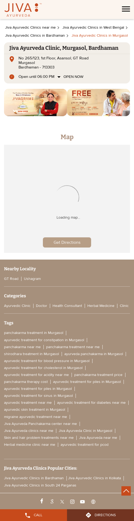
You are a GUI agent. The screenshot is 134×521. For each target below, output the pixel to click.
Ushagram (32, 278)
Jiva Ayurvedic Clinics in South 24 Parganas (40, 485)
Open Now (73, 77)
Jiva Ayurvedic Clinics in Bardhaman (34, 478)
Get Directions (67, 242)
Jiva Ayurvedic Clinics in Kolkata (94, 478)
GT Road (11, 278)
